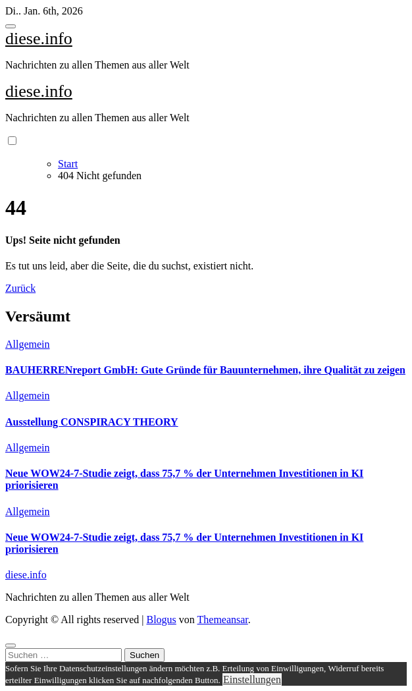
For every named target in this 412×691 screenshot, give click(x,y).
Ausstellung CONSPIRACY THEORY (91, 422)
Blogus (161, 619)
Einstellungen (252, 679)
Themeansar (222, 619)
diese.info (38, 38)
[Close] (10, 646)
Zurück (20, 288)
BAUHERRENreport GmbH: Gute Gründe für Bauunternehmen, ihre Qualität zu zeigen (205, 369)
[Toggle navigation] (10, 26)
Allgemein (27, 344)
